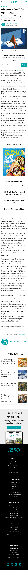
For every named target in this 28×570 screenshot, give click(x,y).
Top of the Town (14, 515)
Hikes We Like (14, 513)
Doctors (14, 488)
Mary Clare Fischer (12, 24)
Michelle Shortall (7, 385)
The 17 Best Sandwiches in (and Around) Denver (8, 360)
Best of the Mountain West (14, 508)
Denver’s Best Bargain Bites (14, 209)
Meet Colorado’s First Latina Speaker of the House (14, 201)
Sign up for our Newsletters (14, 533)
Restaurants (14, 482)
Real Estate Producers (14, 492)
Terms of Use (14, 537)
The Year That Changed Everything (14, 517)
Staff (14, 363)
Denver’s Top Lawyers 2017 (14, 185)
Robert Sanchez (6, 401)
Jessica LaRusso (6, 363)
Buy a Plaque (14, 468)
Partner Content (14, 496)
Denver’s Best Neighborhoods (14, 510)
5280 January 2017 (11, 25)
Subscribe (14, 462)
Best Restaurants (14, 506)
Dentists (14, 486)
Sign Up (23, 64)
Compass (4, 6)
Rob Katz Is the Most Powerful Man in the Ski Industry (14, 193)
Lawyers (14, 490)
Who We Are (14, 529)
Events (14, 484)
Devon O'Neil (5, 379)
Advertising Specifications (14, 535)
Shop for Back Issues (14, 466)
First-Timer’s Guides (14, 511)
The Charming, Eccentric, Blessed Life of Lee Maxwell (8, 397)
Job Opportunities (14, 531)
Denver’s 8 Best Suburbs (8, 383)
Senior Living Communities (14, 494)
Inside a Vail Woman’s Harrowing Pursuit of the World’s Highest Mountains (8, 374)
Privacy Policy (14, 539)
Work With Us (14, 527)
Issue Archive (14, 464)
